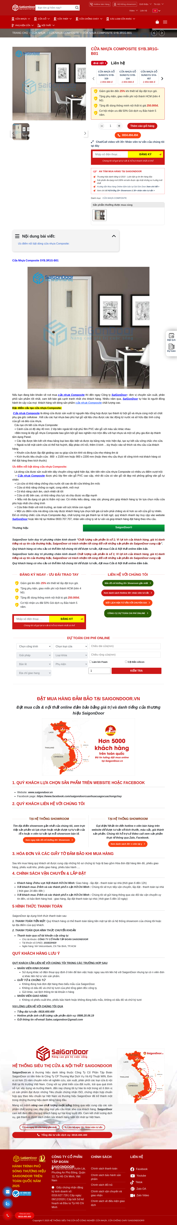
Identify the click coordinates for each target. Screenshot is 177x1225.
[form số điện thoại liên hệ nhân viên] (128, 144)
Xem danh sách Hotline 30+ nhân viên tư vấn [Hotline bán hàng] (128, 593)
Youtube (138, 1176)
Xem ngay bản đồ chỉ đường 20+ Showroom (49, 840)
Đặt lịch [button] (171, 337)
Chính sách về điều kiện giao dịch (108, 1203)
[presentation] (13, 133)
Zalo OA (138, 1189)
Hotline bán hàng (99, 4)
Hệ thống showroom (125, 4)
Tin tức (157, 4)
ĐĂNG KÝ (145, 154)
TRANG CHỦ (20, 33)
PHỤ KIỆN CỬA (20, 25)
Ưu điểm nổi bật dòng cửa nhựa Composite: (43, 243)
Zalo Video (139, 1195)
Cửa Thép (60, 19)
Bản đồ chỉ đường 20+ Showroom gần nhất (128, 583)
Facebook (139, 1169)
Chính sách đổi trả (101, 1184)
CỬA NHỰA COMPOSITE (64, 33)
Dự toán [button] (171, 348)
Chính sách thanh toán (104, 1168)
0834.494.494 (128, 135)
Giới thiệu (143, 4)
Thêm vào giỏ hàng (142, 126)
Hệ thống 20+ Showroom (119, 190)
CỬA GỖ (40, 19)
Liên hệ (143, 10)
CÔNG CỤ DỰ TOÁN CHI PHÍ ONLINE (128, 613)
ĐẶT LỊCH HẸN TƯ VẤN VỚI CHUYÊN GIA (128, 602)
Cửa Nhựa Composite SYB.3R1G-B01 (35, 260)
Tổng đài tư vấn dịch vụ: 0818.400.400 (62, 1135)
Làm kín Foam (98, 662)
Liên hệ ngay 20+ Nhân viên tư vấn (83, 1127)
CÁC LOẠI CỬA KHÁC (119, 19)
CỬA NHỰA (19, 19)
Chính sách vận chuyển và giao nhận (106, 1193)
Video (132, 10)
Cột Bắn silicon (134, 662)
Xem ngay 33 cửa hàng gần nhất (39, 1127)
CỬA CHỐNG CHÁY (87, 19)
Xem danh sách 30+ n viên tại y (128, 844)
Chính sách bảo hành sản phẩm (106, 1177)
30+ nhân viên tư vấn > (144, 190)
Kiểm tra (136, 670)
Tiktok (136, 1182)
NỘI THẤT (44, 25)
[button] (7, 1191)
